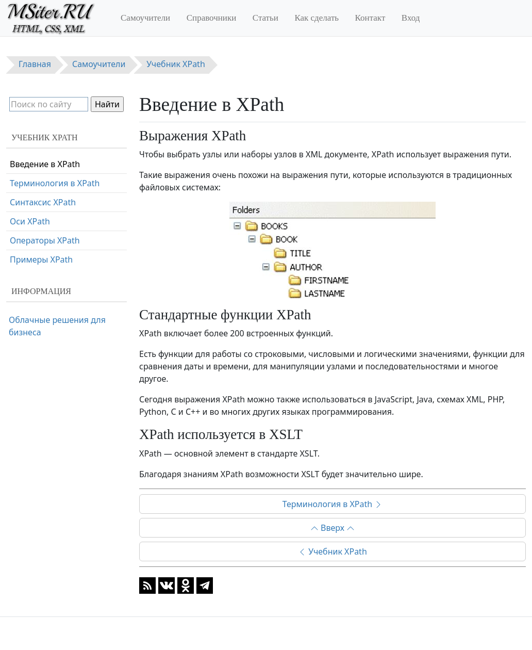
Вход (411, 18)
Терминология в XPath (332, 504)
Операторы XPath (45, 240)
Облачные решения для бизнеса (57, 326)
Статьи (265, 18)
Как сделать (316, 18)
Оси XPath (30, 221)
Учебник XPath (332, 551)
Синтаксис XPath (43, 202)
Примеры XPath (41, 259)
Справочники (212, 18)
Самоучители (145, 18)
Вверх (332, 527)
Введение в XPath (45, 164)
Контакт (370, 18)
